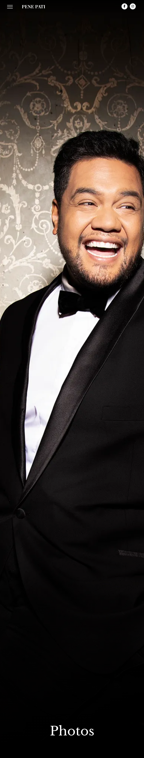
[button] (10, 6)
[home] (33, 6)
